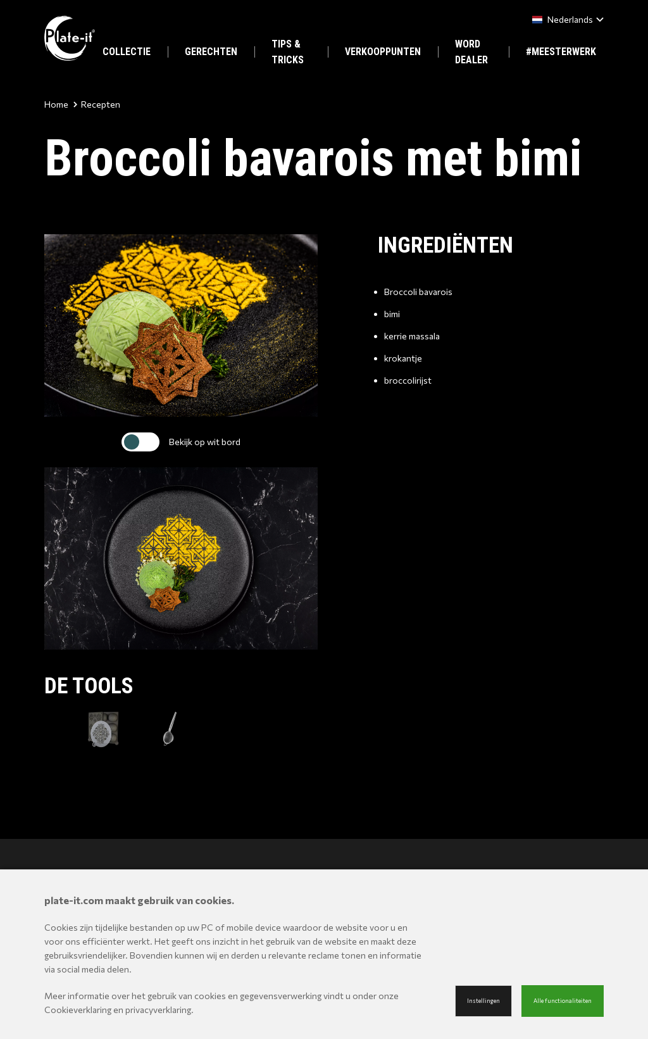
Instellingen (483, 1000)
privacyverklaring (158, 1009)
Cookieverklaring (77, 1009)
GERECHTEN (211, 52)
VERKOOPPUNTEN (383, 52)
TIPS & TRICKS (287, 52)
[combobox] (565, 19)
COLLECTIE (127, 52)
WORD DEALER (471, 52)
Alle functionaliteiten (562, 1000)
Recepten (96, 104)
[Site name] (69, 38)
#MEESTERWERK (561, 52)
